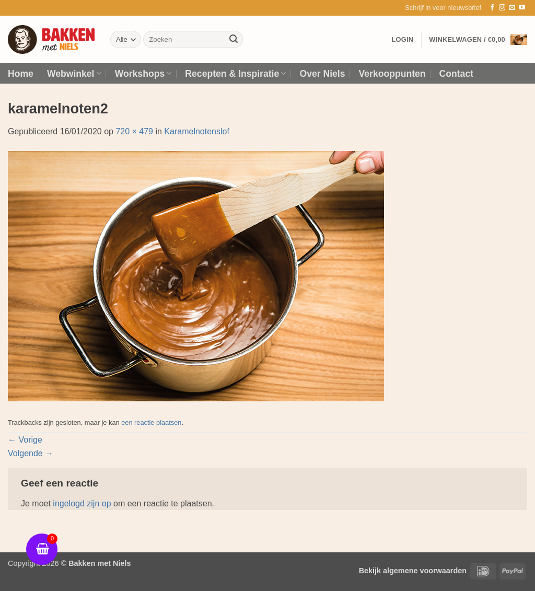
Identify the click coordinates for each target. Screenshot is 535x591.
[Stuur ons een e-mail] (512, 7)
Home (20, 73)
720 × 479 (134, 131)
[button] (443, 8)
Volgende (30, 453)
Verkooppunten (392, 73)
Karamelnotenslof (196, 131)
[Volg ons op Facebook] (492, 7)
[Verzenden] (233, 40)
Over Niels (322, 73)
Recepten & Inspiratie (235, 73)
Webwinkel (74, 73)
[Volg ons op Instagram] (502, 7)
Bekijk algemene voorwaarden (413, 570)
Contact (456, 73)
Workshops (143, 73)
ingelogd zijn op (82, 503)
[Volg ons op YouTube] (522, 7)
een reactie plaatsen (151, 422)
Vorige (25, 439)
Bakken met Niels (99, 563)
